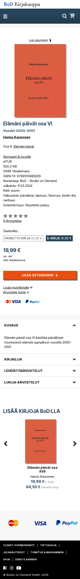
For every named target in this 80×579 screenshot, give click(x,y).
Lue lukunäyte (38, 40)
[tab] (40, 322)
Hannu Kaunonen (16, 137)
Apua (6, 559)
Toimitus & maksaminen (47, 552)
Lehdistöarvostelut (23, 371)
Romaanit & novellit (17, 157)
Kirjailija (13, 359)
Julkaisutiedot (14, 552)
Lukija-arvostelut (22, 382)
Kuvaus (11, 325)
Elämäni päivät (23, 146)
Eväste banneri (26, 559)
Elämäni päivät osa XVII (42, 469)
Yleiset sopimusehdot (19, 545)
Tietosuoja (48, 545)
